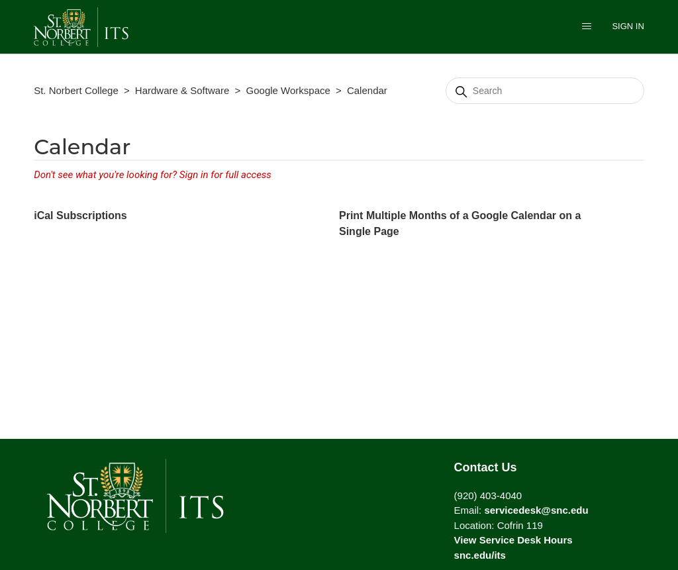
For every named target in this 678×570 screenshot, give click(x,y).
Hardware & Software (182, 90)
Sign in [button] (628, 26)
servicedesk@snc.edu (536, 510)
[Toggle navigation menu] (586, 27)
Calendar (367, 90)
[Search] (545, 90)
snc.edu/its (480, 555)
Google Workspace (288, 90)
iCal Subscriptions (80, 215)
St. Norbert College (76, 90)
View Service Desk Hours (513, 540)
